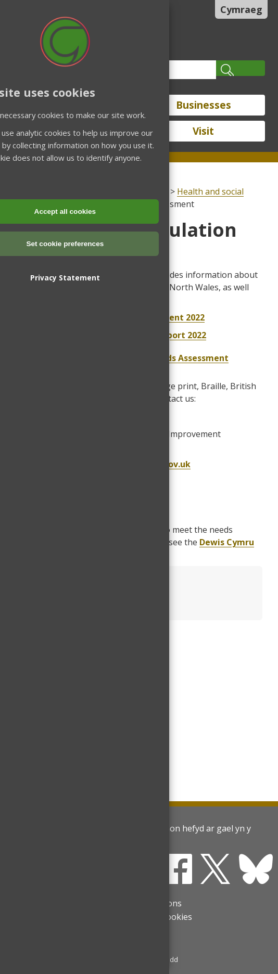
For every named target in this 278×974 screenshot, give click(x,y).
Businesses (203, 105)
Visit (203, 131)
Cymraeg (241, 9)
